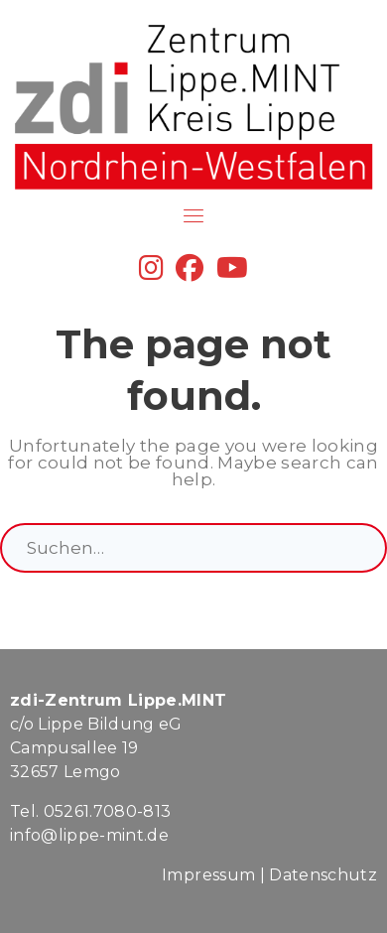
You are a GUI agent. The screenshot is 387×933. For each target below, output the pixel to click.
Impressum (208, 875)
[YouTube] (232, 272)
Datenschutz (323, 875)
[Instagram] (151, 272)
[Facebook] (189, 272)
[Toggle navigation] (193, 215)
